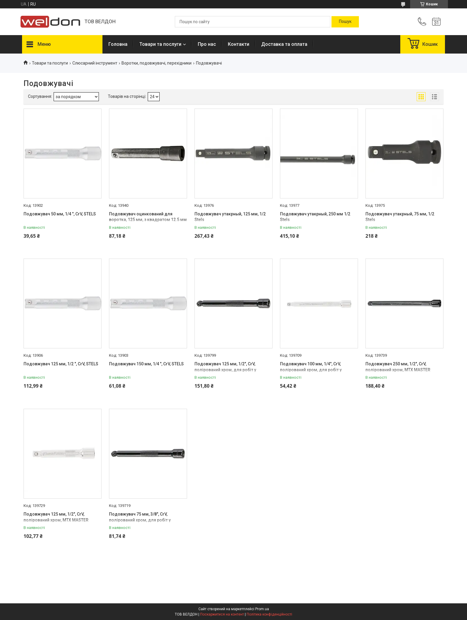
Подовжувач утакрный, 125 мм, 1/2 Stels (230, 217)
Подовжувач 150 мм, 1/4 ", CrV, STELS (146, 363)
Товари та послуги (160, 44)
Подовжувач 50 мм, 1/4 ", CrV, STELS (60, 214)
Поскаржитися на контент (222, 614)
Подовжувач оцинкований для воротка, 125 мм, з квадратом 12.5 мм (148, 217)
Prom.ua (262, 609)
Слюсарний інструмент (94, 63)
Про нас (207, 44)
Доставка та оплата (284, 44)
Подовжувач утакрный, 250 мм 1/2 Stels (315, 217)
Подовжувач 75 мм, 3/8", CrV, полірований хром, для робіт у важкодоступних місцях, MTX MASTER (147, 520)
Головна (117, 44)
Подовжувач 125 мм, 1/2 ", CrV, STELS (61, 363)
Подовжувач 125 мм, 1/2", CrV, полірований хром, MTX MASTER (56, 517)
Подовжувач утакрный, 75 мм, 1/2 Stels (399, 217)
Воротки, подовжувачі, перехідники (157, 63)
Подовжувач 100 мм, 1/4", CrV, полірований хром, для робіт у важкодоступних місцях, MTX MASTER (318, 369)
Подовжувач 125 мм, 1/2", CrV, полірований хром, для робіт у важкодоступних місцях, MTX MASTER (233, 369)
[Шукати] (345, 21)
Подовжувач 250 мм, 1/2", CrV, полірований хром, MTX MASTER (397, 366)
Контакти (238, 44)
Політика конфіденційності (269, 614)
